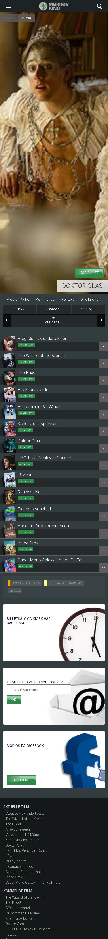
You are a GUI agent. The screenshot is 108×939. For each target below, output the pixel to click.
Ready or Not (16, 861)
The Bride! (13, 824)
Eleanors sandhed (19, 866)
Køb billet (89, 273)
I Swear (11, 856)
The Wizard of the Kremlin (25, 819)
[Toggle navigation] (8, 6)
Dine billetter (90, 299)
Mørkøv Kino (49, 6)
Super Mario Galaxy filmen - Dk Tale (33, 882)
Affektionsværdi (18, 829)
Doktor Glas (82, 285)
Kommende (45, 299)
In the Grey (14, 877)
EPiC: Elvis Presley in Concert (28, 851)
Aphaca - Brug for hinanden (26, 872)
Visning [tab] (86, 309)
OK (13, 700)
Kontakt (67, 299)
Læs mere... (21, 780)
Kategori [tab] (52, 309)
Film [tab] (18, 309)
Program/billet (18, 299)
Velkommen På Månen (23, 835)
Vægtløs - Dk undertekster (26, 813)
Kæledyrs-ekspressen (22, 840)
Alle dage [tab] (54, 320)
